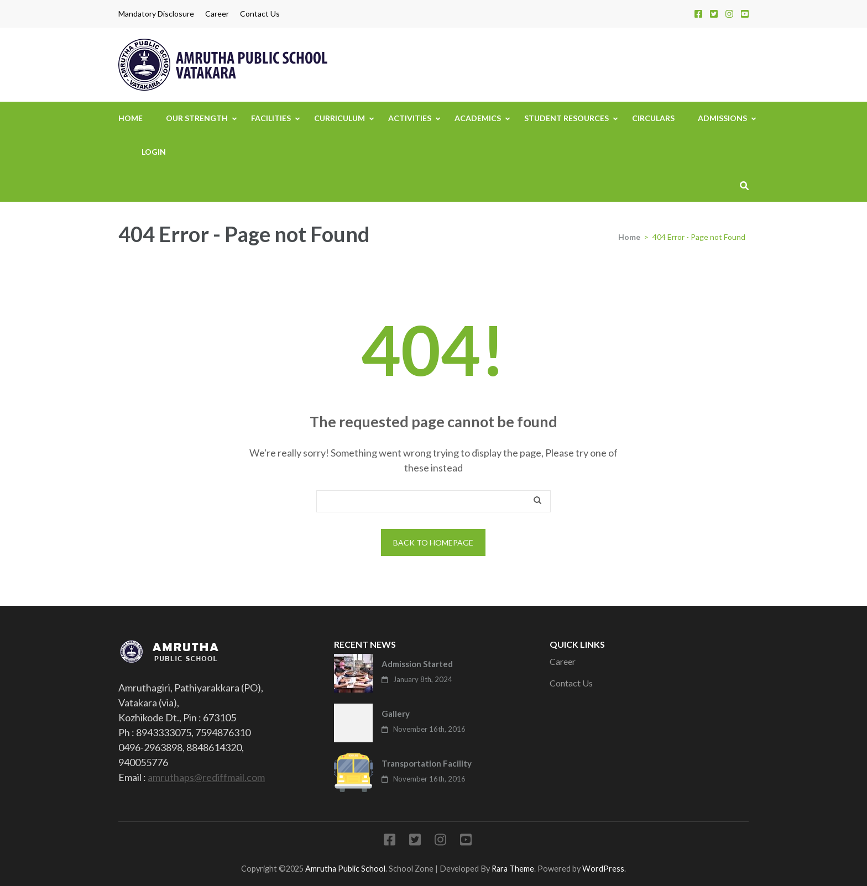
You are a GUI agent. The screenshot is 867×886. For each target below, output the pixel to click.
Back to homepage (433, 542)
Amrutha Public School (345, 868)
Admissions (722, 118)
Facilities (271, 118)
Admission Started (417, 664)
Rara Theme (513, 868)
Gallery (396, 714)
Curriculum (339, 118)
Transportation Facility (427, 763)
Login (154, 151)
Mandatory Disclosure (156, 13)
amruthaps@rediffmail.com (206, 777)
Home (130, 118)
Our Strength (197, 118)
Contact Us (260, 13)
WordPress (603, 868)
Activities (409, 118)
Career (217, 13)
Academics (478, 118)
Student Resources (566, 118)
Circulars (653, 118)
